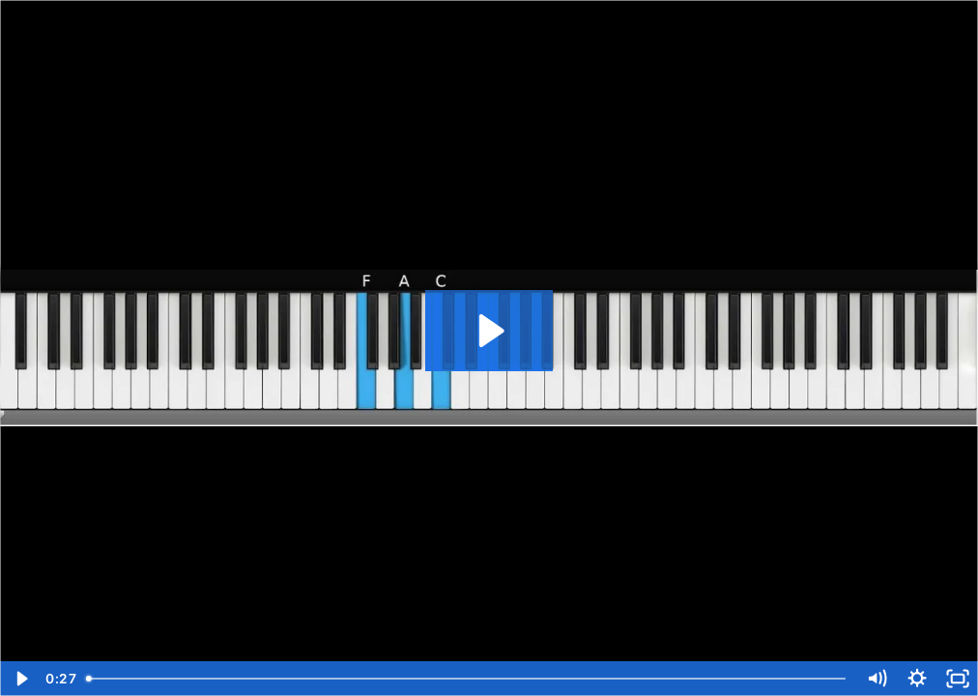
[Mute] (876, 678)
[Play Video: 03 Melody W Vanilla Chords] (489, 330)
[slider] (467, 678)
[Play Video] (20, 678)
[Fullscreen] (957, 678)
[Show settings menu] (917, 678)
